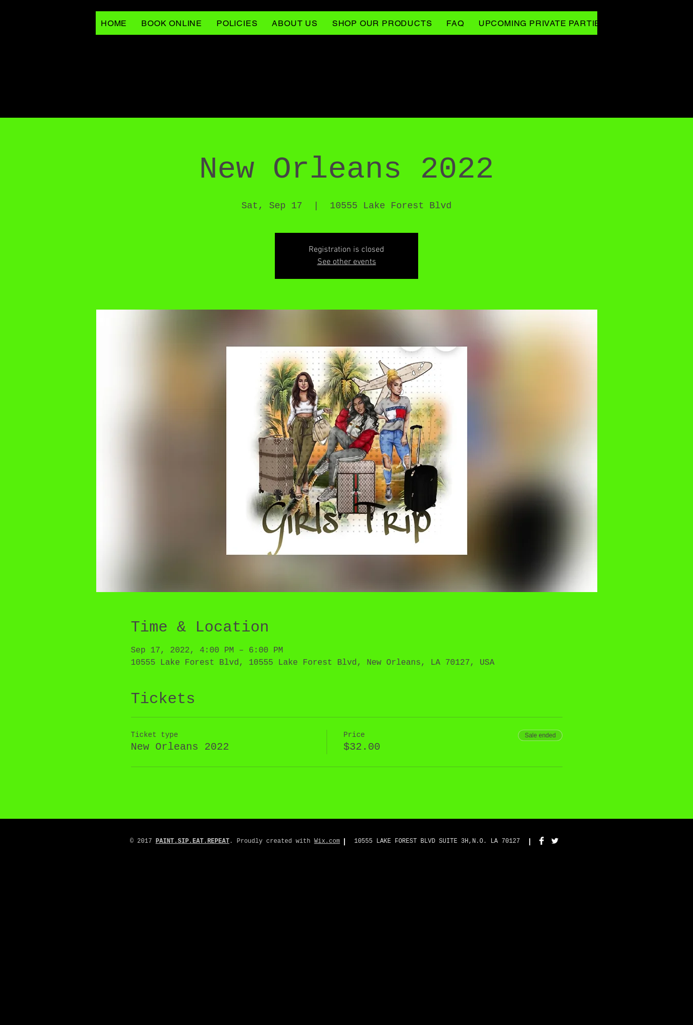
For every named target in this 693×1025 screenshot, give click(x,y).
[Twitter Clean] (555, 841)
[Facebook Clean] (541, 841)
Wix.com (327, 841)
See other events (346, 262)
